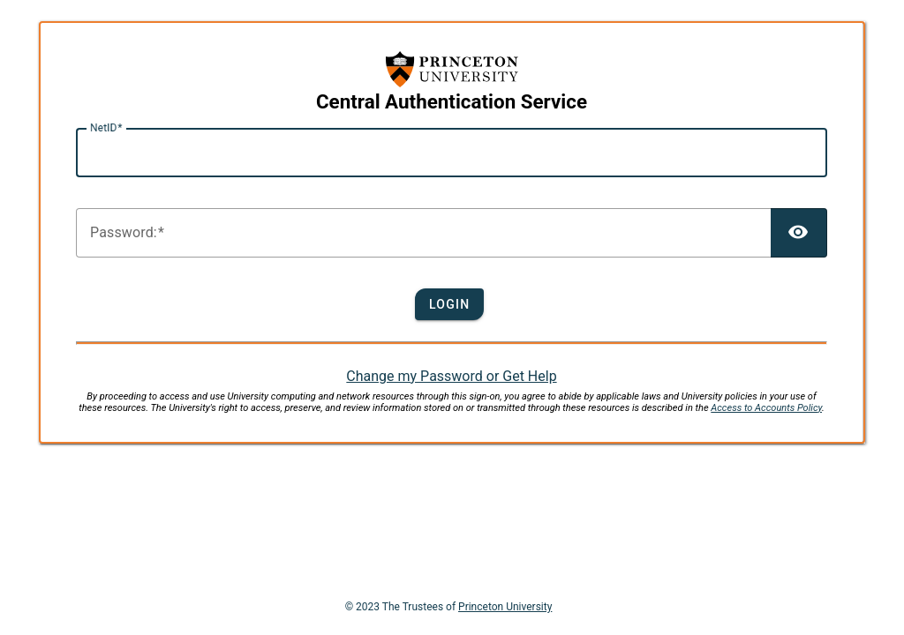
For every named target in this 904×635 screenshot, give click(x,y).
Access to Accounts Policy (766, 408)
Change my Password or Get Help (451, 376)
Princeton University (505, 607)
